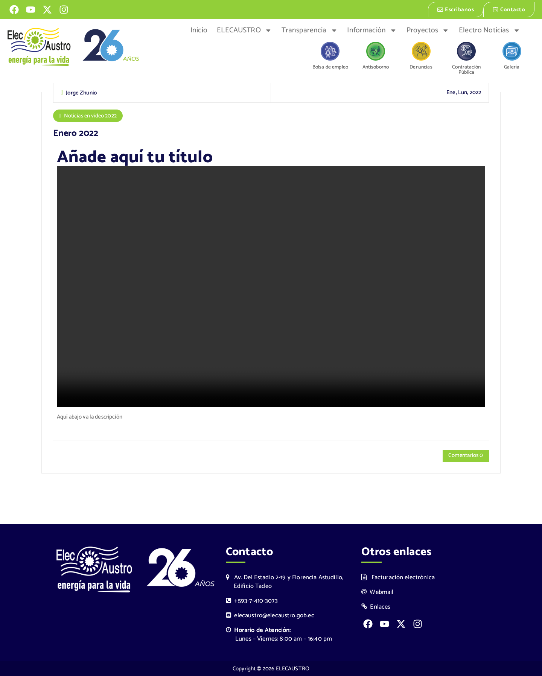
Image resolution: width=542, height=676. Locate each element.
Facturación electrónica (398, 577)
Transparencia (310, 29)
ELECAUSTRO (244, 29)
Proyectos (427, 29)
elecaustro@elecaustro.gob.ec (270, 616)
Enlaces (376, 607)
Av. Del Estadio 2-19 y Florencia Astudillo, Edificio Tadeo (284, 581)
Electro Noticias (489, 29)
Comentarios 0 (465, 455)
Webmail (377, 592)
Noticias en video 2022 (90, 115)
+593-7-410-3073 (252, 601)
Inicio (198, 30)
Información (372, 29)
